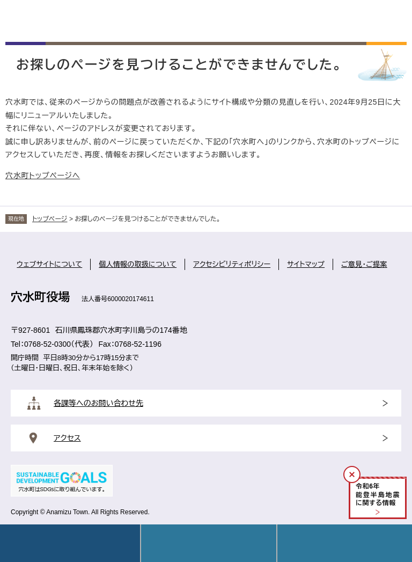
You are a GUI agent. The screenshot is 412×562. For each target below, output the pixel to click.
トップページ (50, 219)
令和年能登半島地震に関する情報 (378, 495)
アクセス (67, 438)
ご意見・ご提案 (364, 264)
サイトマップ (306, 264)
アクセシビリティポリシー (231, 264)
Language (208, 543)
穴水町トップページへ (42, 175)
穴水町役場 (40, 297)
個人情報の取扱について (137, 264)
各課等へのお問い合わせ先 (98, 403)
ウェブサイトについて (49, 264)
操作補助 (344, 543)
